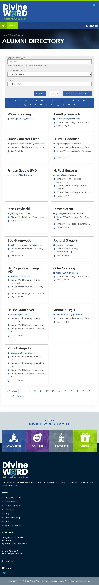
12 (47, 391)
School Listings (16, 70)
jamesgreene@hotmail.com (69, 213)
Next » (20, 396)
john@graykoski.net (20, 213)
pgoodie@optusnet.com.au (69, 143)
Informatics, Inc (83, 581)
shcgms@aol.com (19, 314)
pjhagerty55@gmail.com (22, 352)
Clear (54, 93)
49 (12, 396)
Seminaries (10, 501)
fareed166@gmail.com (67, 272)
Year (10, 80)
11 (41, 391)
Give (7, 25)
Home (4, 35)
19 (88, 391)
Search (40, 93)
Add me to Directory (77, 93)
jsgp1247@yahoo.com (21, 175)
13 (53, 391)
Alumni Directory (13, 505)
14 (59, 391)
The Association (13, 497)
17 (77, 391)
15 (65, 391)
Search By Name (16, 58)
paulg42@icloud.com (66, 175)
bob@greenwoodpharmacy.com (26, 245)
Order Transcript (13, 517)
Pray (7, 513)
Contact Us (8, 561)
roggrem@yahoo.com (21, 276)
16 (71, 391)
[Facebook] (94, 4)
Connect (9, 509)
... (25, 391)
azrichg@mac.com (65, 245)
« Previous (12, 391)
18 (83, 391)
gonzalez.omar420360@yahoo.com (28, 143)
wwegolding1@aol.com (22, 118)
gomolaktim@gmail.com (68, 118)
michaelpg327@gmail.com (69, 314)
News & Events (13, 525)
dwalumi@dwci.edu (12, 553)
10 (35, 391)
